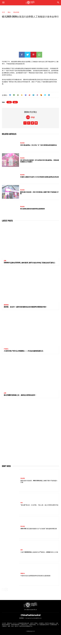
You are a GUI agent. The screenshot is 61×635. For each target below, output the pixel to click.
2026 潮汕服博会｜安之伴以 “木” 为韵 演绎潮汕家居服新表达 (38, 145)
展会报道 (16, 12)
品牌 (5, 260)
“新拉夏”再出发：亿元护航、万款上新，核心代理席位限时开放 (39, 505)
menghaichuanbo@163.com (33, 618)
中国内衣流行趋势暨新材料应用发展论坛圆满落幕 (35, 576)
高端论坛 (22, 573)
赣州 (15, 102)
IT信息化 (6, 348)
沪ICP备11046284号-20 (30, 609)
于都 (9, 102)
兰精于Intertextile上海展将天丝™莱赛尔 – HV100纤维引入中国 (39, 552)
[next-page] (6, 589)
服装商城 (6, 304)
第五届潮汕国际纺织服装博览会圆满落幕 (32, 209)
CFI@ (33, 117)
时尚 (21, 502)
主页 (3, 12)
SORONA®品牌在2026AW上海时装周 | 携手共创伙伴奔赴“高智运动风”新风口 (29, 262)
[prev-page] (3, 589)
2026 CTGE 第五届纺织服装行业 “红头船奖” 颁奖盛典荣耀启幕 (38, 528)
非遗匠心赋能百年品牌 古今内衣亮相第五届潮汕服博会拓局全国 (39, 177)
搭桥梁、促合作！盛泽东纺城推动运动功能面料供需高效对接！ (25, 307)
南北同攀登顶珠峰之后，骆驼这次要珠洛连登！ (20, 395)
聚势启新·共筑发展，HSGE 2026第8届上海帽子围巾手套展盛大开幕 (39, 193)
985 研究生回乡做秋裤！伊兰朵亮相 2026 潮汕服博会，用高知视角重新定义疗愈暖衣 (39, 161)
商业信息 (22, 526)
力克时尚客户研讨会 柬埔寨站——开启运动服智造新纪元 (23, 351)
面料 (21, 549)
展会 (9, 12)
